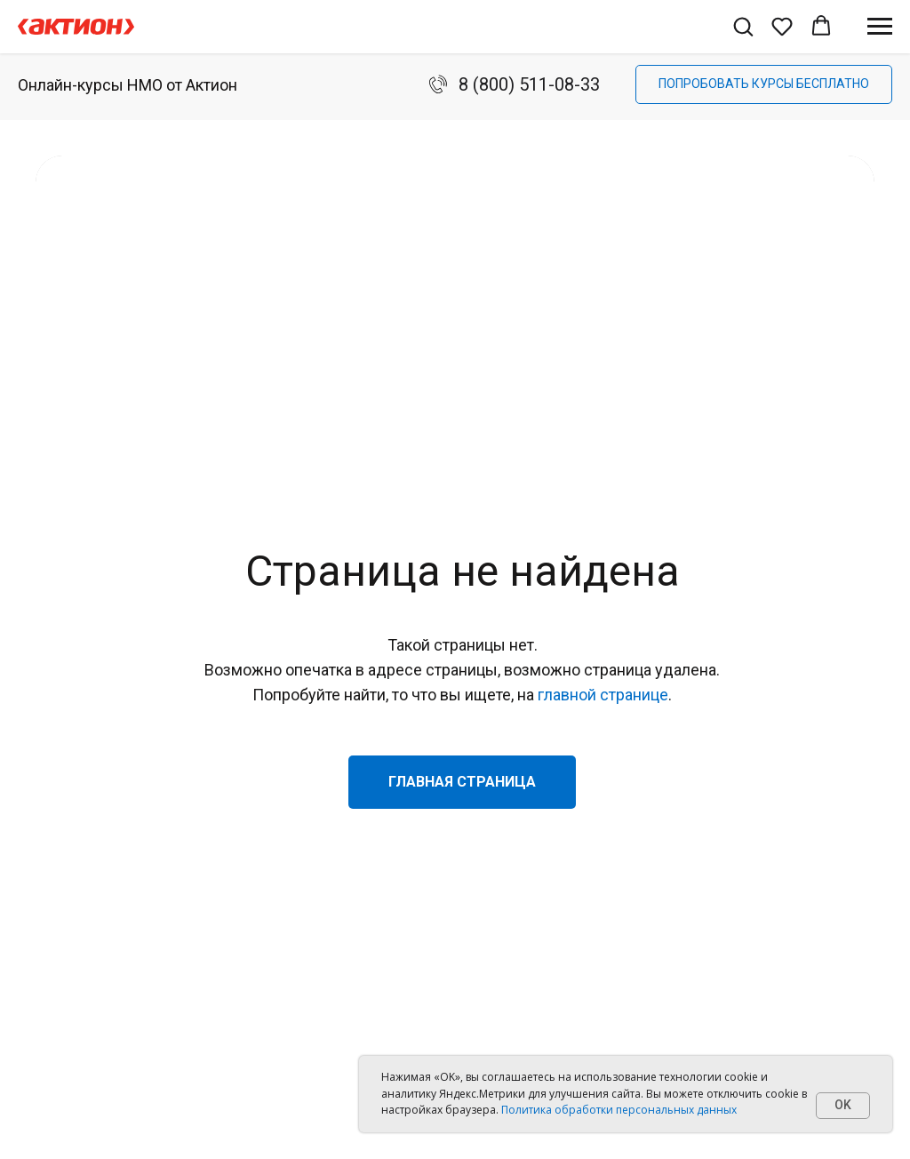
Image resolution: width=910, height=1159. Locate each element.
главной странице (603, 694)
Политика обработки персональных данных (619, 1109)
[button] (743, 25)
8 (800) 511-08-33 (529, 84)
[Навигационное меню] (879, 27)
